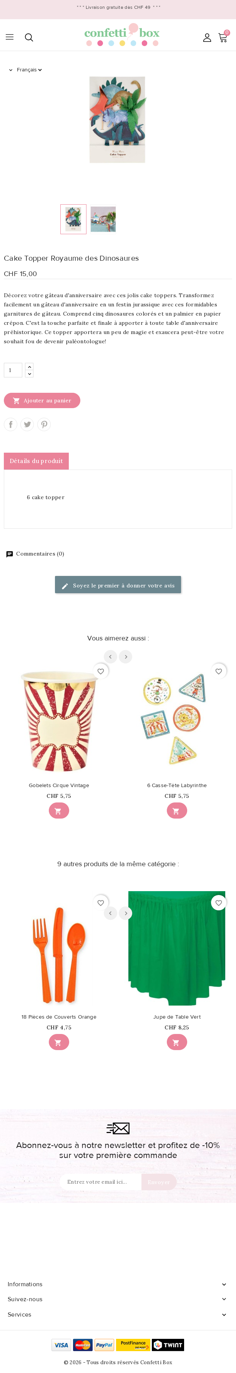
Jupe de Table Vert (177, 1017)
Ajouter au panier (42, 400)
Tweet (27, 424)
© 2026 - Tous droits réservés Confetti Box (118, 1362)
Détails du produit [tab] (36, 461)
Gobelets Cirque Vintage (59, 785)
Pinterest (44, 424)
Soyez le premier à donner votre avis (118, 586)
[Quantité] (13, 370)
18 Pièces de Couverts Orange (59, 1017)
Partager (10, 424)
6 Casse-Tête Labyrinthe (177, 785)
